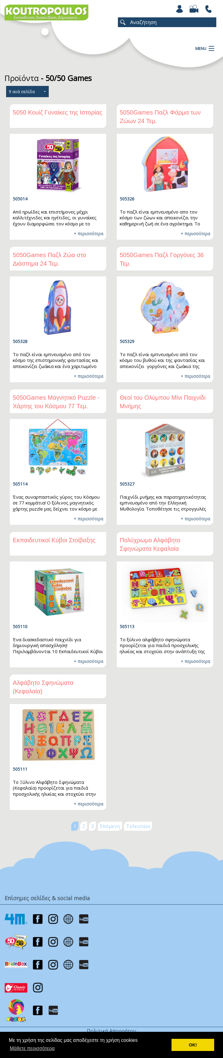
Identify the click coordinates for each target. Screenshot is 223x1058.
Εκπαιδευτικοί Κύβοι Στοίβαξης (54, 540)
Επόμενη (110, 826)
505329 (127, 341)
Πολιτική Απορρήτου (111, 1031)
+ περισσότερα (88, 233)
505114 (20, 484)
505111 (20, 769)
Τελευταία (138, 826)
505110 (20, 626)
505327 (127, 484)
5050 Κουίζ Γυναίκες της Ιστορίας (57, 112)
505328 (20, 341)
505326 (127, 199)
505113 (127, 626)
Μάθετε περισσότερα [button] (32, 1048)
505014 (20, 199)
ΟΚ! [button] (193, 1044)
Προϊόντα (22, 78)
